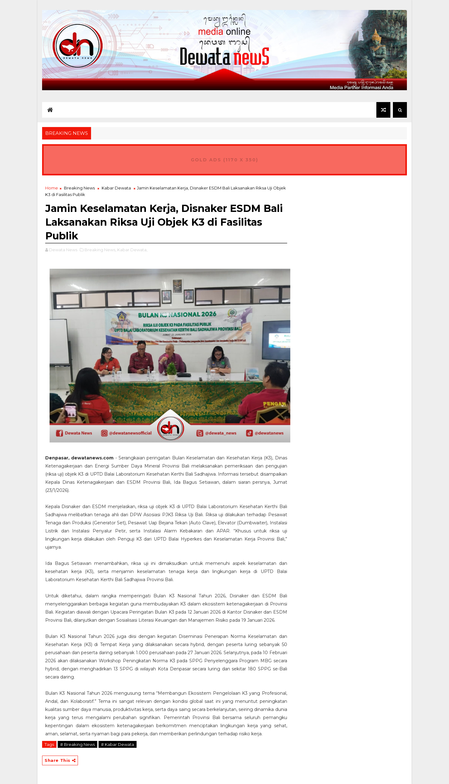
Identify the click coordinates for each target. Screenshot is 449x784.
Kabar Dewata (116, 187)
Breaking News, (100, 249)
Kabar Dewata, (132, 249)
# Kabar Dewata (117, 744)
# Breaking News (77, 744)
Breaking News (79, 187)
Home (51, 187)
